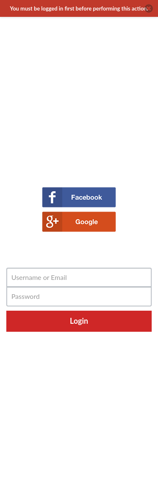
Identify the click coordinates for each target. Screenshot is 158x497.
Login (79, 320)
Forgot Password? (79, 335)
